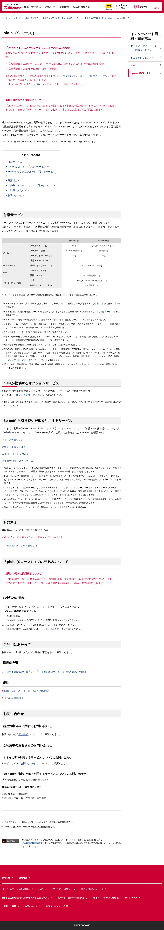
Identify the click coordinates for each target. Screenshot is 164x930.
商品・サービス (32, 6)
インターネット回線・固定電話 (25, 18)
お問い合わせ (15, 195)
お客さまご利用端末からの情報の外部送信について (25, 898)
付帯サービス (15, 161)
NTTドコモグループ (57, 906)
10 (99, 285)
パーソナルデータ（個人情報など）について (22, 889)
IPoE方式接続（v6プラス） (17, 461)
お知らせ (50, 6)
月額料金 (12, 180)
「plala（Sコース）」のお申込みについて (30, 185)
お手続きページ (105, 311)
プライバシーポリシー (62, 889)
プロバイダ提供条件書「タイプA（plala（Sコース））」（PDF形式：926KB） (45, 672)
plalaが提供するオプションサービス (27, 166)
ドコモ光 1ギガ (51, 628)
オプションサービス (28, 394)
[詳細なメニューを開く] (157, 6)
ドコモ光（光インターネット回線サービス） (61, 18)
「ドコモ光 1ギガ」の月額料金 (18, 546)
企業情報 (64, 6)
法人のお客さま (81, 6)
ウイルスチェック (12, 439)
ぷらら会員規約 (12, 698)
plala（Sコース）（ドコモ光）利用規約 (25, 691)
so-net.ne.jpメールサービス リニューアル (86, 76)
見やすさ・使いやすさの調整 (71, 898)
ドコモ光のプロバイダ (94, 18)
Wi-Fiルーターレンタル (15, 454)
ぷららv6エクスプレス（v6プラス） (25, 360)
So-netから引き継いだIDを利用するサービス (29, 173)
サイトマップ (131, 898)
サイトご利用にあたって (92, 889)
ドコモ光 (23, 734)
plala (110, 18)
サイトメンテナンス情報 (106, 897)
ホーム (4, 18)
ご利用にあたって (17, 190)
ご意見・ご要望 (9, 906)
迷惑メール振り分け (13, 446)
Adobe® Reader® (31, 843)
